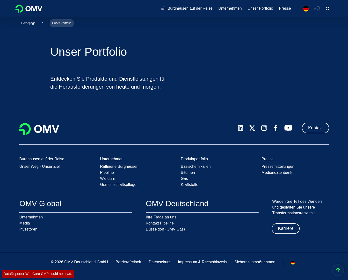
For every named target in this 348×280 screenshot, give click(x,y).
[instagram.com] (264, 128)
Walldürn (107, 178)
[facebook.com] (276, 128)
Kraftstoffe (189, 184)
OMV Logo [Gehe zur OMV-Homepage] (28, 9)
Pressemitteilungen (277, 166)
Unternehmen (31, 217)
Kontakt (315, 128)
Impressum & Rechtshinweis (202, 262)
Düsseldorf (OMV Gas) (165, 229)
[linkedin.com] (241, 128)
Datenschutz (159, 262)
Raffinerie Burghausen (119, 166)
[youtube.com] (288, 128)
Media (24, 223)
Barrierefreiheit (128, 262)
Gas (184, 178)
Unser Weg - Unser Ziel (39, 166)
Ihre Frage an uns (161, 217)
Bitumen (188, 172)
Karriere (285, 228)
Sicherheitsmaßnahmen (254, 262)
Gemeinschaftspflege (118, 184)
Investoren (28, 229)
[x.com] (252, 128)
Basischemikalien (196, 166)
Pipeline (107, 172)
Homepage (28, 23)
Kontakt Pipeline (160, 223)
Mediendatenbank (276, 172)
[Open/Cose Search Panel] (328, 9)
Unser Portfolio (61, 23)
